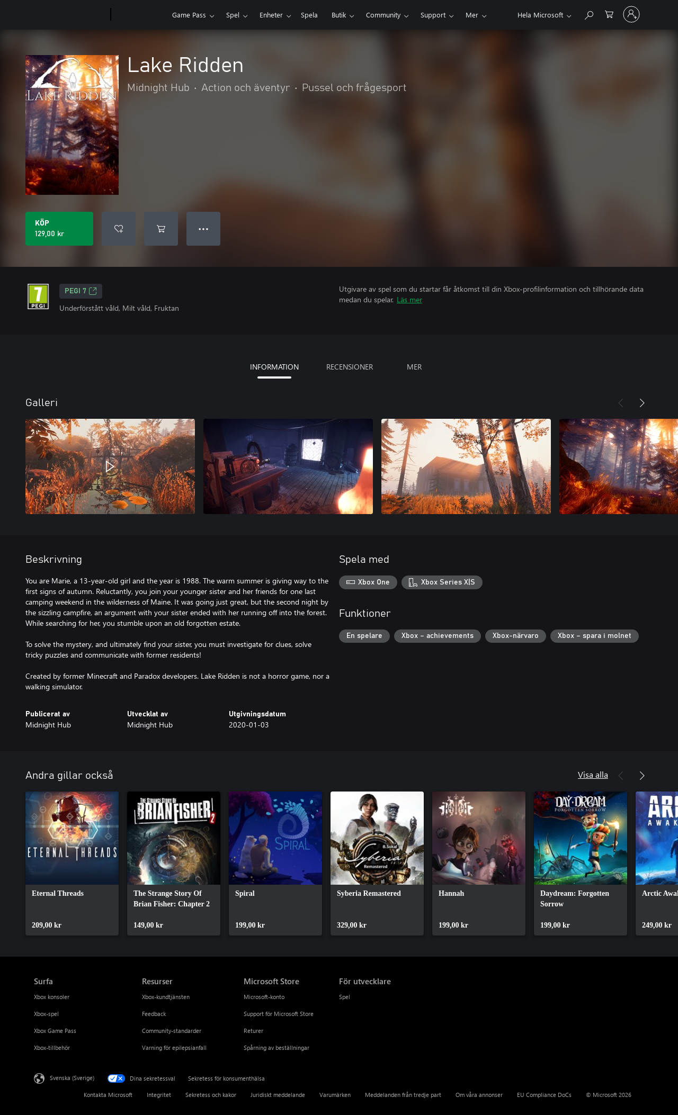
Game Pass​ (189, 14)
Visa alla (593, 774)
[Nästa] (642, 402)
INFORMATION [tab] (274, 367)
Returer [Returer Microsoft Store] (253, 1030)
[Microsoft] (70, 15)
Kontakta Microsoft (108, 1094)
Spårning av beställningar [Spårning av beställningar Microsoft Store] (276, 1047)
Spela (309, 14)
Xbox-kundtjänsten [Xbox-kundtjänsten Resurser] (166, 996)
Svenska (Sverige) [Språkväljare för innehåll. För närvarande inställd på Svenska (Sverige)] (72, 1077)
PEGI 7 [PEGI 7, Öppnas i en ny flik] (81, 291)
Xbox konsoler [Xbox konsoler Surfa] (51, 996)
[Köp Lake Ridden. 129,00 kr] (59, 229)
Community (383, 14)
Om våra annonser (479, 1094)
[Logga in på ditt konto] (631, 14)
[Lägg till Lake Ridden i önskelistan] (119, 229)
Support (433, 14)
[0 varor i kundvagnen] (609, 13)
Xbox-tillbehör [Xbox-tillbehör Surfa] (52, 1047)
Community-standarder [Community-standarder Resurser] (171, 1030)
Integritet (159, 1094)
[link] (72, 864)
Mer (472, 14)
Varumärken (335, 1094)
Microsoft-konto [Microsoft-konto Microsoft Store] (264, 996)
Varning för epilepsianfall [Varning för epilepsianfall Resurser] (174, 1047)
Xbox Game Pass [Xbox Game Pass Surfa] (55, 1030)
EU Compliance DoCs (544, 1094)
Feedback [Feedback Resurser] (154, 1013)
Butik (339, 14)
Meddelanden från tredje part (403, 1094)
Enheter (271, 14)
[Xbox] (140, 15)
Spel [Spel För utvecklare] (344, 996)
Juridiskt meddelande (278, 1094)
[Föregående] (620, 402)
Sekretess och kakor (210, 1094)
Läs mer (409, 299)
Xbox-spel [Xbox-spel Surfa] (46, 1013)
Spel (232, 14)
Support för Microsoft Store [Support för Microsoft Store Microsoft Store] (279, 1013)
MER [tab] (414, 367)
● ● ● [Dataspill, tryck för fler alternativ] (204, 228)
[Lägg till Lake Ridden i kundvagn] (161, 229)
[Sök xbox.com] (588, 13)
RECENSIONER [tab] (349, 367)
